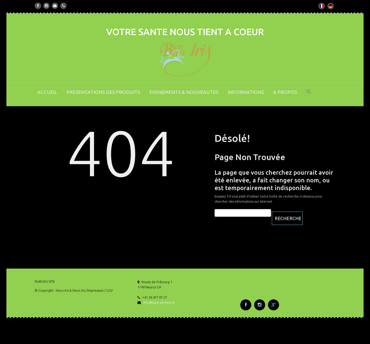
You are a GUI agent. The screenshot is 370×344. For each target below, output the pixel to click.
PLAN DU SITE (45, 281)
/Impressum (95, 290)
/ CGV (108, 290)
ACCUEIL (47, 92)
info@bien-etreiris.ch (159, 302)
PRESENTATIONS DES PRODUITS (103, 92)
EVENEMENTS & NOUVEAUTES (183, 92)
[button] (309, 95)
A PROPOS (285, 92)
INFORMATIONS (246, 92)
